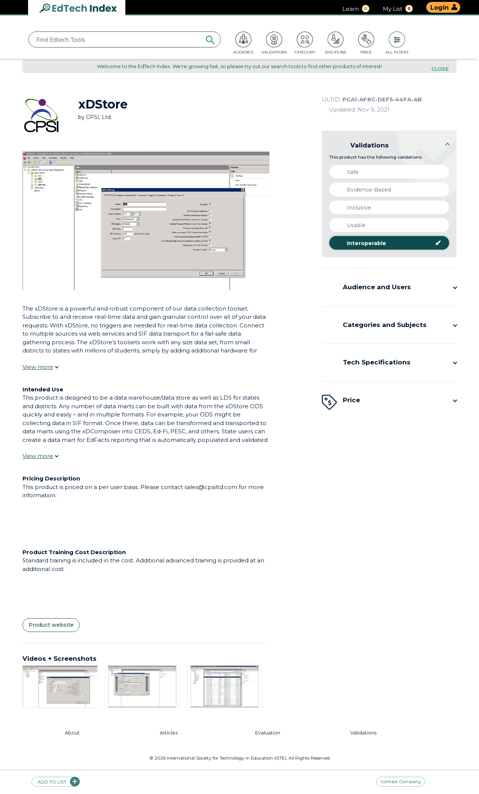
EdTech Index (84, 8)
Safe (347, 172)
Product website (51, 625)
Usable (350, 225)
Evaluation (267, 732)
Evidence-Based (363, 189)
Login (439, 7)
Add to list (56, 782)
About (72, 732)
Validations (363, 732)
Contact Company (400, 781)
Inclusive (353, 207)
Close (440, 69)
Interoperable (388, 243)
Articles (169, 732)
